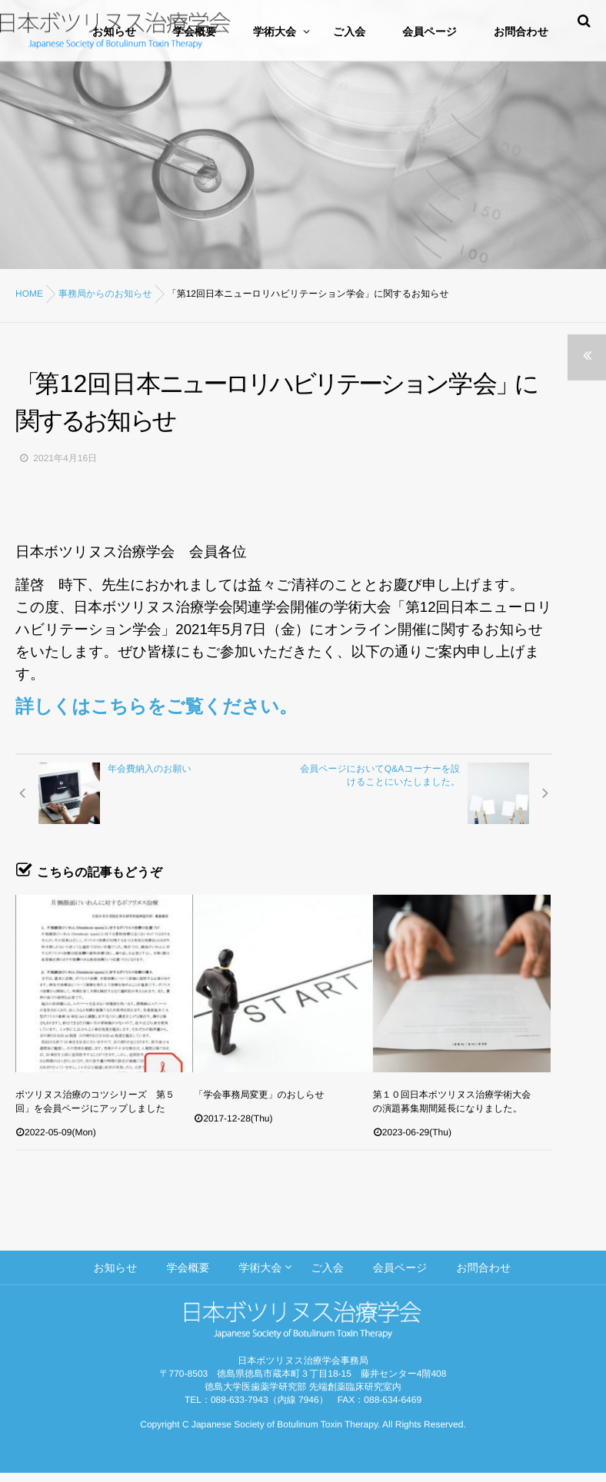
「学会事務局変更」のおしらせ (259, 1094)
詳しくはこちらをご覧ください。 (156, 706)
